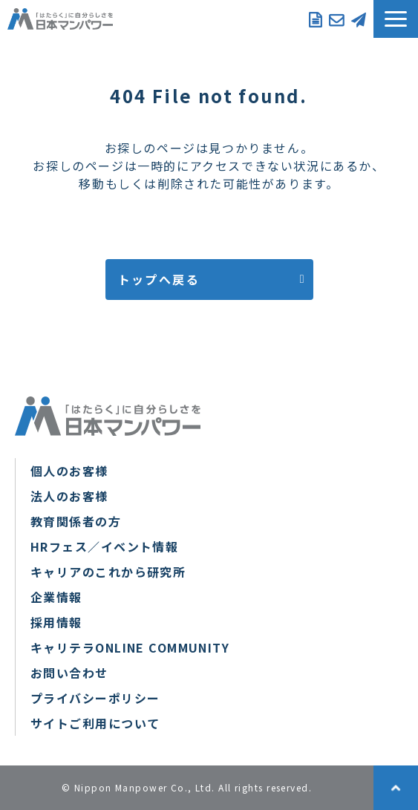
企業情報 (56, 597)
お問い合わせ (336, 18)
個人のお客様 (69, 471)
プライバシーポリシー (95, 698)
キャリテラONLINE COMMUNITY (129, 647)
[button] (395, 19)
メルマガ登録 (358, 18)
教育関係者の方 (75, 521)
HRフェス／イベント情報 (104, 546)
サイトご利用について (95, 723)
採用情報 (56, 622)
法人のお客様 (69, 496)
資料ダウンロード (315, 18)
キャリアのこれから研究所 (108, 572)
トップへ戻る (159, 279)
